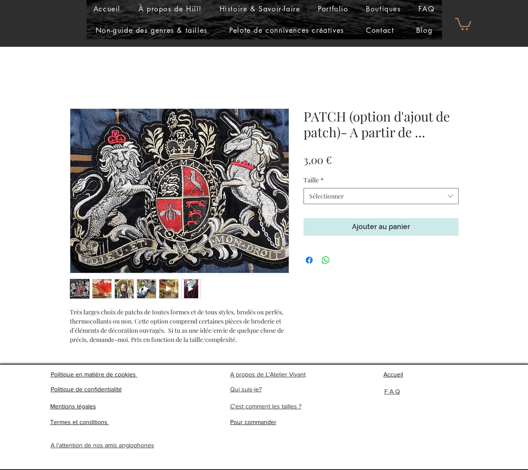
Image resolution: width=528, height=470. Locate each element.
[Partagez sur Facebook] (309, 260)
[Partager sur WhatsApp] (326, 260)
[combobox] (381, 196)
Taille (314, 180)
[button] (333, 9)
